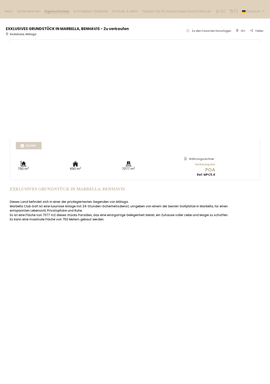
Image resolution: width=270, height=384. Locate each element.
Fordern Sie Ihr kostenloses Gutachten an (176, 11)
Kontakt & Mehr (125, 11)
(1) (234, 11)
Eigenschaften (57, 11)
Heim (8, 11)
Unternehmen (28, 11)
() (220, 11)
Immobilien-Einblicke (90, 11)
